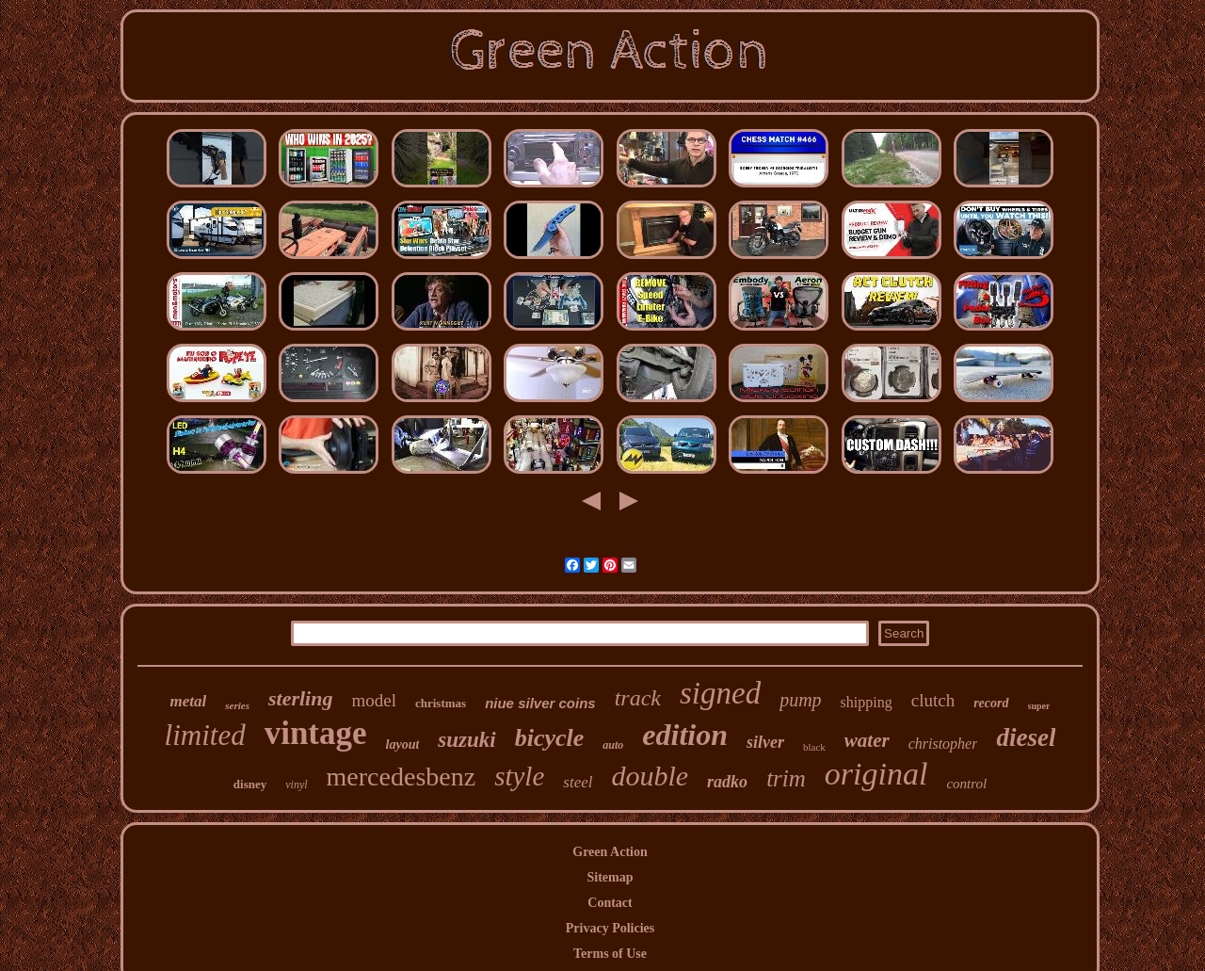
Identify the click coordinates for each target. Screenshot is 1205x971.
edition (685, 735)
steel (577, 782)
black (814, 747)
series (237, 705)
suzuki (466, 740)
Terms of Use (610, 954)
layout (403, 744)
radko (727, 781)
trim (786, 778)
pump (800, 699)
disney (249, 784)
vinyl (296, 784)
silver (765, 742)
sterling (300, 698)
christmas (440, 703)
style (519, 776)
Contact (609, 903)
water (867, 740)
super (1039, 706)
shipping (866, 702)
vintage (316, 733)
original (876, 773)
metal (188, 701)
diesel (1025, 737)
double (649, 775)
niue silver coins (540, 703)
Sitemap (610, 877)
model (373, 700)
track (638, 698)
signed (720, 693)
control (966, 783)
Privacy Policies (610, 928)
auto (612, 745)
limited (205, 735)
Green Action (609, 852)
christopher (943, 744)
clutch (933, 700)
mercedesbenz (401, 776)
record (990, 703)
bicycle (550, 738)
